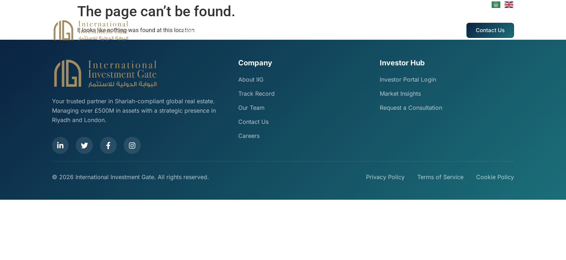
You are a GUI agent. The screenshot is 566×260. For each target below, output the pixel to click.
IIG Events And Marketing (330, 30)
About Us (214, 30)
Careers (374, 30)
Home (190, 30)
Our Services (245, 30)
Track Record (281, 30)
